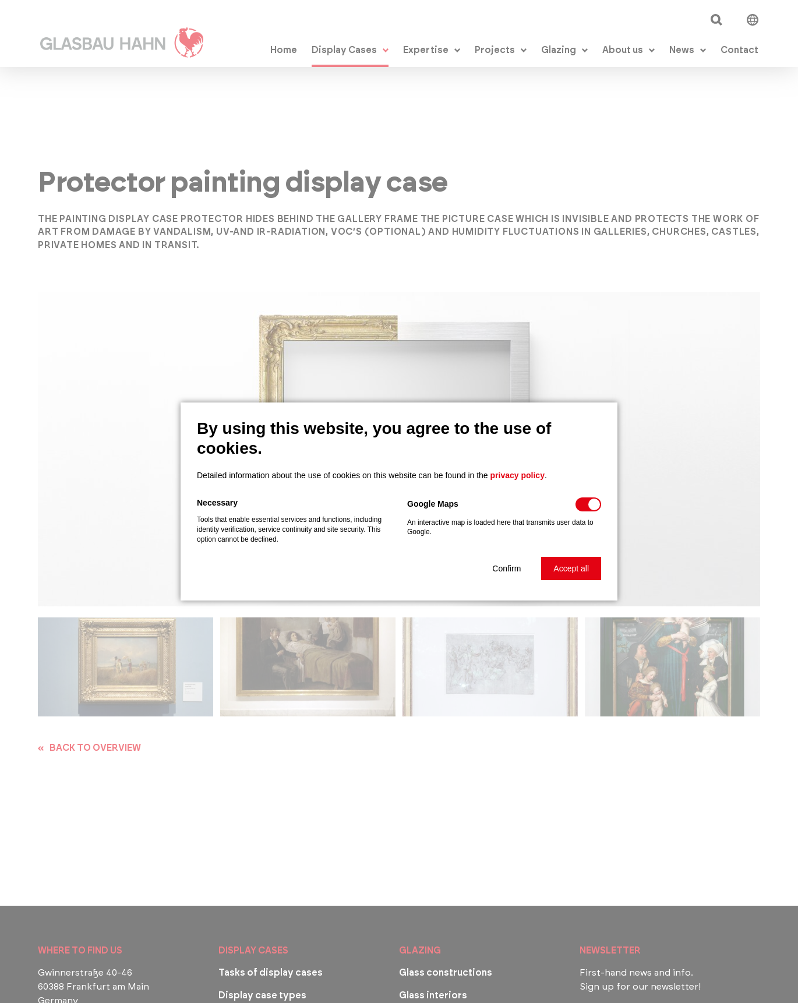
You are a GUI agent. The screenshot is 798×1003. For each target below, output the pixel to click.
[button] (506, 568)
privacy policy (517, 475)
